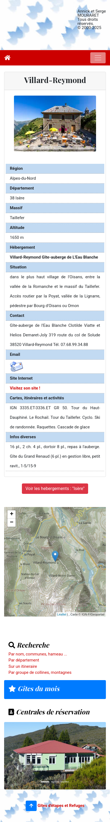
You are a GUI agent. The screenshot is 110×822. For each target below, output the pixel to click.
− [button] (11, 523)
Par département (23, 660)
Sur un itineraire (22, 666)
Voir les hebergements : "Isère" (55, 488)
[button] (31, 806)
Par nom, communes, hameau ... (37, 654)
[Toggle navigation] (98, 57)
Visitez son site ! (25, 388)
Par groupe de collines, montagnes (39, 672)
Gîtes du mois (33, 688)
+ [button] (11, 514)
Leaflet (61, 614)
